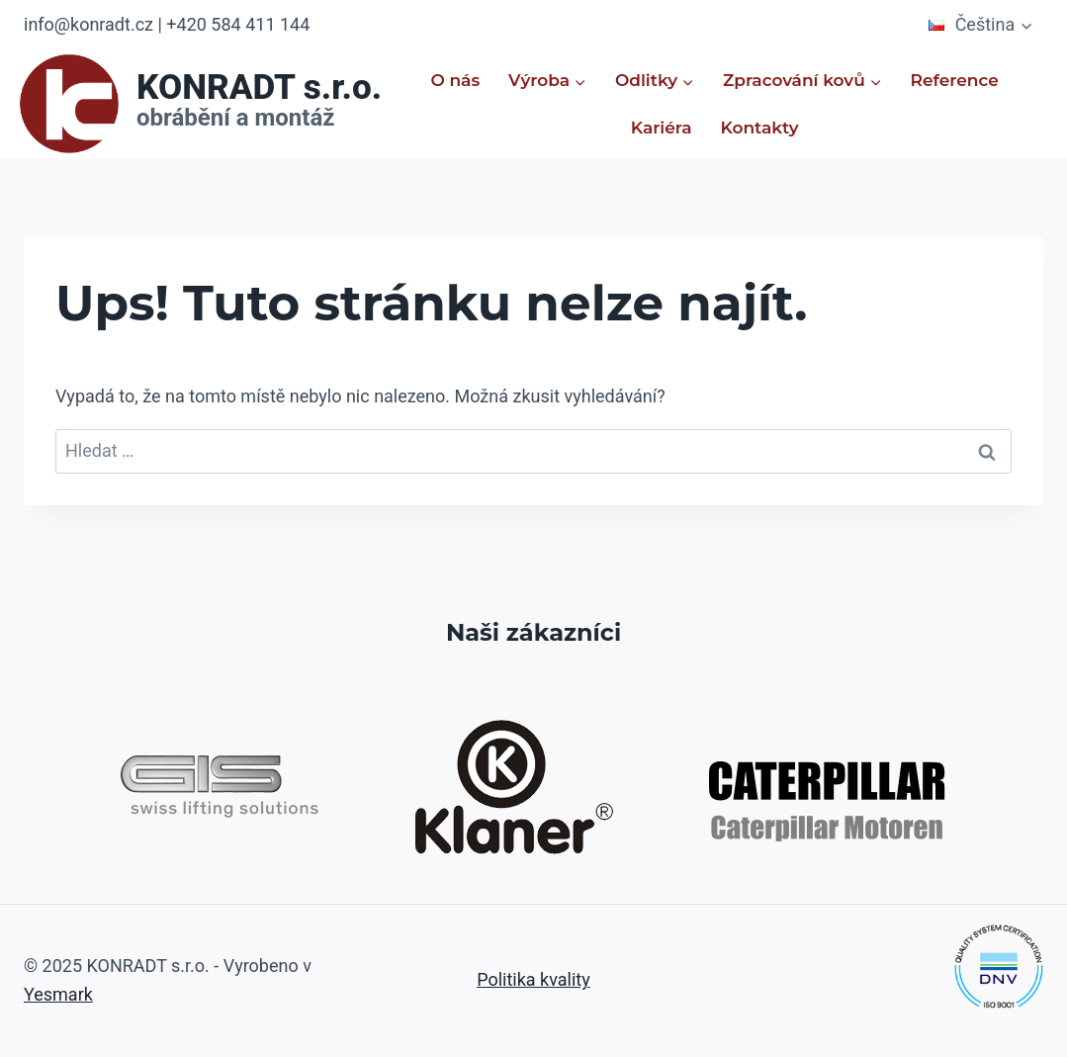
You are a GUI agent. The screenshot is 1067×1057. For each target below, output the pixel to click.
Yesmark (58, 994)
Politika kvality (533, 979)
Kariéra (661, 127)
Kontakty (759, 127)
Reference (955, 80)
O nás (455, 80)
